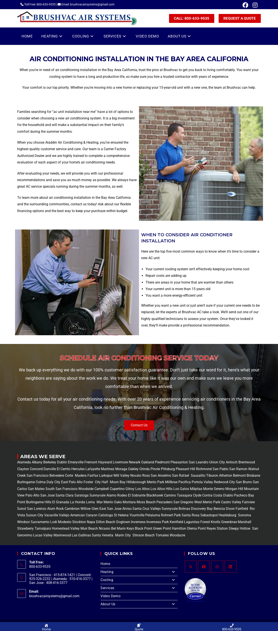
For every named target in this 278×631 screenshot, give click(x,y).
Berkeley (49, 462)
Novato (135, 475)
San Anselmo (161, 475)
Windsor (23, 522)
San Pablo (221, 469)
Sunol (21, 509)
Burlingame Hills (38, 502)
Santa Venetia (103, 535)
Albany (37, 462)
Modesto (64, 522)
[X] (191, 567)
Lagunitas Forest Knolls (202, 522)
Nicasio (105, 528)
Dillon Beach (105, 522)
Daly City (53, 482)
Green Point (161, 528)
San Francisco (37, 475)
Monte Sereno (214, 489)
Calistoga (105, 515)
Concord (36, 469)
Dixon (230, 509)
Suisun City (34, 515)
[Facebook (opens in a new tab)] (245, 5)
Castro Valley (231, 502)
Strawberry (25, 528)
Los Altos (143, 489)
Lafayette (93, 469)
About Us (138, 604)
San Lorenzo (36, 509)
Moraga (121, 469)
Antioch (232, 462)
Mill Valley (121, 475)
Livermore (121, 462)
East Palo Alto (72, 482)
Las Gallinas (81, 535)
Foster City (92, 482)
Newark (135, 462)
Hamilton (179, 528)
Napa (90, 522)
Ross (146, 475)
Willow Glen (89, 509)
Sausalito (197, 475)
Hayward (105, 462)
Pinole (156, 469)
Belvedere (56, 475)
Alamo (111, 495)
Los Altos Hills (161, 489)
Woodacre (177, 535)
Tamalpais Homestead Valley (57, 528)
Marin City (123, 535)
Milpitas (196, 489)
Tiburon (211, 475)
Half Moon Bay (113, 482)
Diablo (227, 495)
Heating (138, 572)
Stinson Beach (143, 535)
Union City (217, 462)
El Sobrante (137, 495)
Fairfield (242, 509)
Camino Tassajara (178, 495)
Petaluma (152, 515)
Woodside (86, 489)
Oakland (148, 462)
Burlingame (26, 482)
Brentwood (246, 462)
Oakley (133, 469)
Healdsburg (228, 515)
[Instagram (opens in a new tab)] (254, 5)
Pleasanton (179, 462)
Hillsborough (136, 482)
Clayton (23, 469)
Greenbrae (229, 522)
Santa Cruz (140, 509)
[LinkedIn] (230, 567)
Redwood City (224, 482)
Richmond (204, 469)
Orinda (144, 469)
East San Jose (110, 509)
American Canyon (83, 515)
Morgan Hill (234, 489)
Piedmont (163, 462)
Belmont (239, 475)
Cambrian (72, 509)
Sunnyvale (97, 495)
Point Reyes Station (213, 528)
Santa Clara (64, 495)
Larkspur (105, 475)
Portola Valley (202, 482)
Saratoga (81, 495)
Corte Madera (75, 475)
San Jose (47, 495)
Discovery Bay (201, 509)
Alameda (24, 462)
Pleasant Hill (185, 469)
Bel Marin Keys (122, 528)
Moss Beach (146, 502)
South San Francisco (61, 489)
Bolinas (184, 509)
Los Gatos (181, 489)
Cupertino (117, 489)
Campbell (101, 489)
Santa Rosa (190, 515)
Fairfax (92, 475)
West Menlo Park (207, 502)
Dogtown (123, 522)
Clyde (196, 495)
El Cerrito (63, 469)
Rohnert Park (171, 515)
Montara (129, 502)
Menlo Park (155, 482)
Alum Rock (55, 509)
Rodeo (122, 495)
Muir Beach (89, 528)
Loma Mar (94, 502)
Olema (191, 528)
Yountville (136, 515)
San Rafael (180, 475)
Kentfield (176, 522)
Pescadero (164, 502)
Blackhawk (155, 495)
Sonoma (244, 515)
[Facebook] (204, 567)
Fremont (91, 462)
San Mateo (36, 489)
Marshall (244, 522)
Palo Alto (32, 495)
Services (138, 588)
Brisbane (253, 475)
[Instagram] (217, 567)
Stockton (79, 522)
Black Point (143, 528)
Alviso (127, 509)
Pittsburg (168, 469)
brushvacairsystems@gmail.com (54, 596)
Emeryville (76, 462)
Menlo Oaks (113, 502)
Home (105, 564)
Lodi (53, 522)
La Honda (77, 502)
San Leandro (199, 462)
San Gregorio (183, 502)
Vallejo (155, 509)
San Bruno (244, 482)
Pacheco (240, 495)
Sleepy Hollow (239, 528)
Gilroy (130, 489)
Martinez (107, 469)
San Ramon (238, 469)
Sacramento (40, 522)
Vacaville (51, 515)
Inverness (138, 522)
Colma (41, 482)
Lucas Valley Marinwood (52, 535)
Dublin (62, 462)
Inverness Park (157, 522)
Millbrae (171, 482)
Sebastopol (209, 515)
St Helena (121, 515)
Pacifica (184, 482)
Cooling (138, 580)
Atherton (225, 475)
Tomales (162, 535)
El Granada (61, 502)
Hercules (77, 469)
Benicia (219, 509)
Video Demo (110, 596)
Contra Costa (211, 495)
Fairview (248, 502)
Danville (50, 469)
